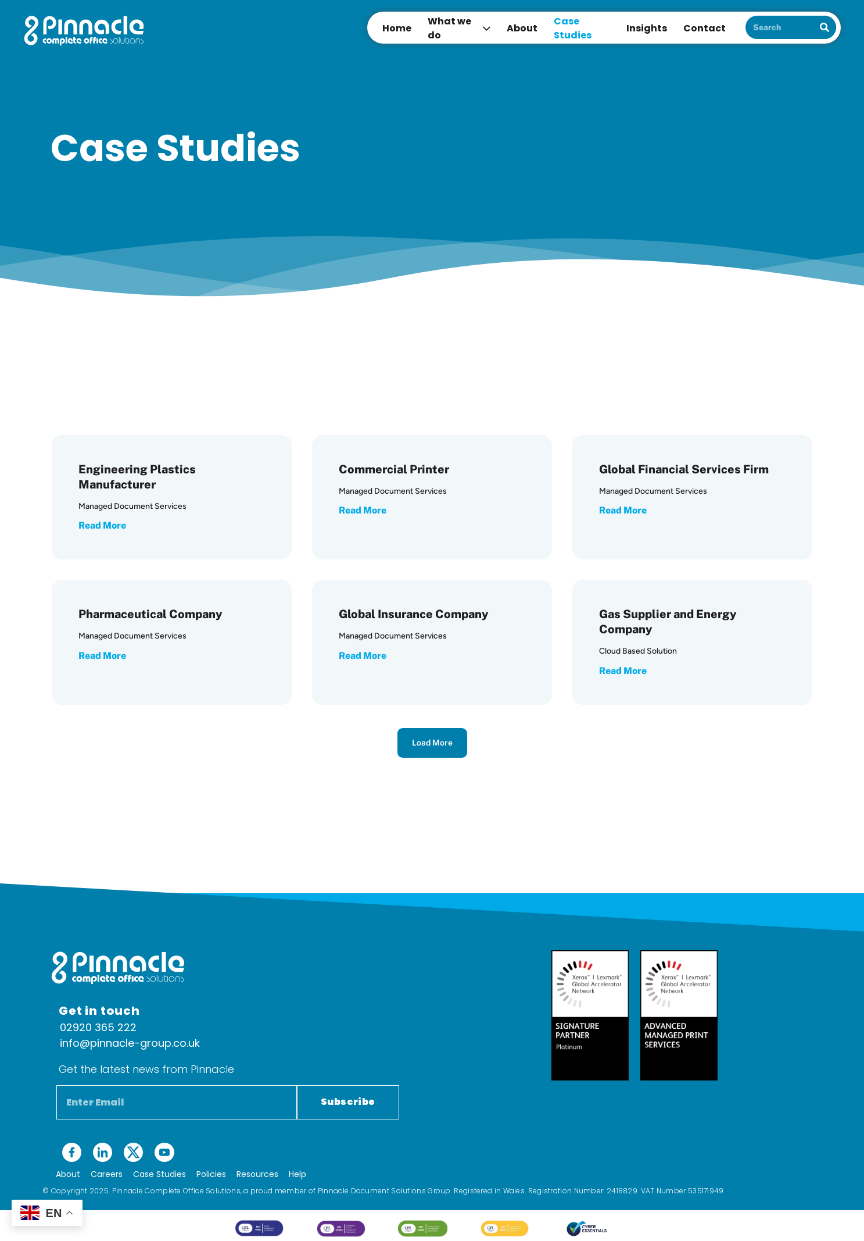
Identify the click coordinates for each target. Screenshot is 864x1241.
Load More (432, 742)
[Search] (824, 27)
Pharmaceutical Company (150, 614)
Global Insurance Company (414, 614)
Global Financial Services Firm (684, 469)
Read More (102, 525)
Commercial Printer (394, 469)
